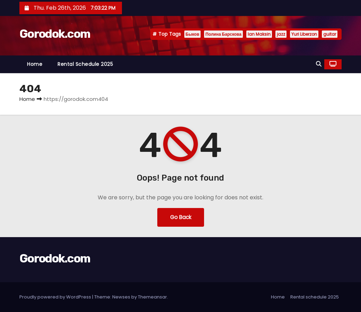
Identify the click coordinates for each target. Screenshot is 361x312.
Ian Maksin (259, 34)
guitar (329, 34)
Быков (192, 34)
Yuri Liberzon (304, 34)
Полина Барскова (223, 34)
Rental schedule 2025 (85, 64)
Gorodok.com (54, 34)
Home (34, 64)
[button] (319, 64)
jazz (281, 34)
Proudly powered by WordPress (55, 297)
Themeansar (152, 297)
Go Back (180, 217)
